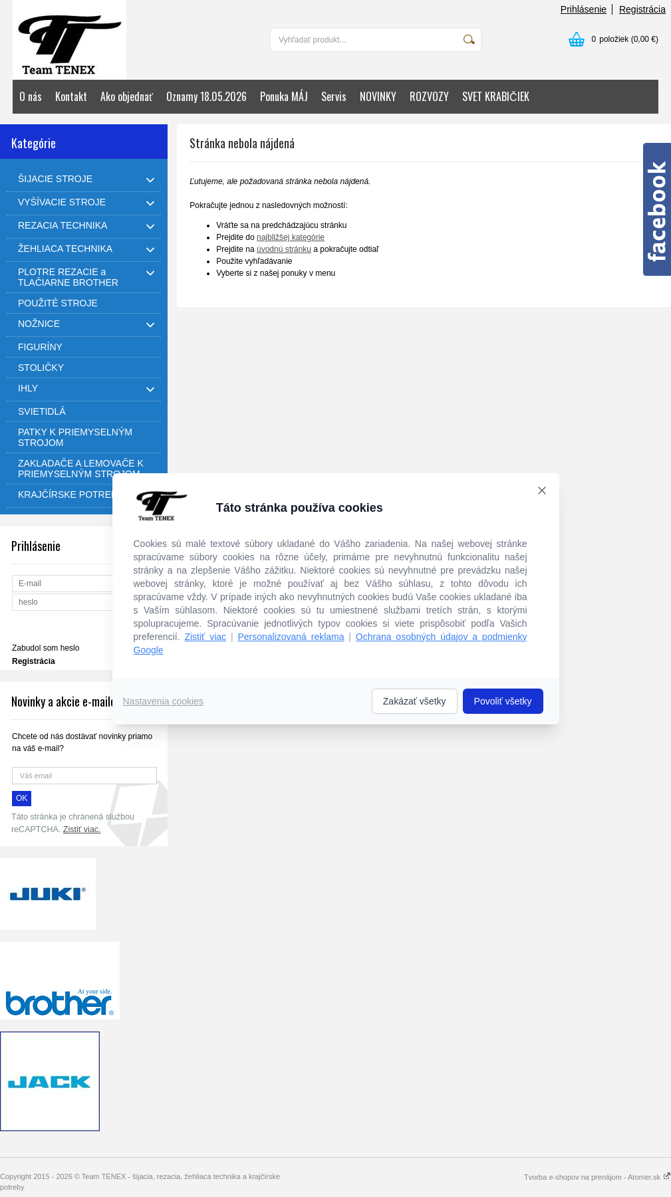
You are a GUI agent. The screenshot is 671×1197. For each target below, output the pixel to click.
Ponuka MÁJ (284, 96)
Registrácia (642, 9)
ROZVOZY (429, 96)
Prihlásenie (583, 9)
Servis (333, 96)
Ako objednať (126, 96)
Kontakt (71, 96)
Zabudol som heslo (45, 648)
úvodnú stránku (284, 249)
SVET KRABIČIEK (495, 96)
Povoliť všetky (503, 701)
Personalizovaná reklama (290, 636)
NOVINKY (378, 96)
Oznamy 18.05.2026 (206, 96)
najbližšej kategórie (291, 237)
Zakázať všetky (414, 701)
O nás (30, 96)
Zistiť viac (205, 636)
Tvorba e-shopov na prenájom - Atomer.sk (597, 1177)
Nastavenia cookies (163, 701)
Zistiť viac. (82, 829)
